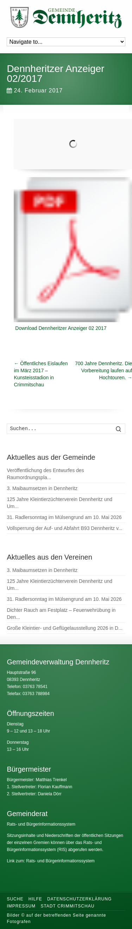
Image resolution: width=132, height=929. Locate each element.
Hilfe (35, 899)
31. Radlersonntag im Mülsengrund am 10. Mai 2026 (64, 517)
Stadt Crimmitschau (67, 906)
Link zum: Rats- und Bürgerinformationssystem (50, 860)
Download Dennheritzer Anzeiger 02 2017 (60, 328)
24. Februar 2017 (35, 90)
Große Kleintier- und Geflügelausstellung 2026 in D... (64, 628)
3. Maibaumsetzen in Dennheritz (42, 488)
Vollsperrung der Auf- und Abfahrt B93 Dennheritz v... (64, 528)
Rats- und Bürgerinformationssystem (41, 824)
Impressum (21, 906)
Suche (15, 899)
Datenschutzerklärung (79, 899)
